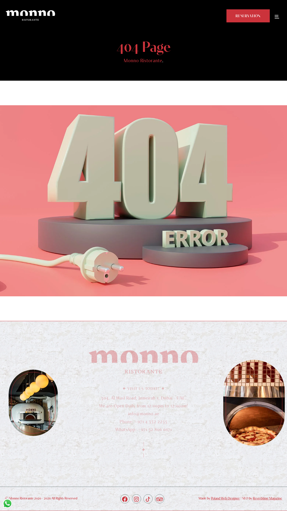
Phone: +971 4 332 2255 (143, 422)
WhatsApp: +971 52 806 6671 (143, 430)
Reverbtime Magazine (267, 498)
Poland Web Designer (225, 498)
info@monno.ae (143, 415)
